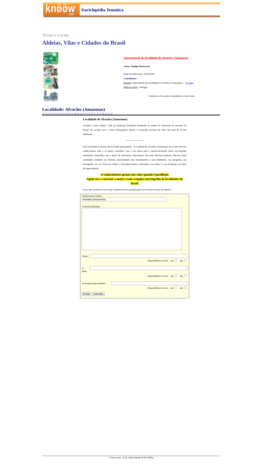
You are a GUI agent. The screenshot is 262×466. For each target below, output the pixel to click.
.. (131, 13)
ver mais (189, 82)
